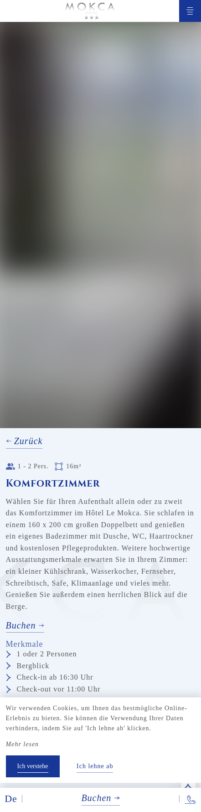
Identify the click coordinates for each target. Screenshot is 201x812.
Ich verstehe (32, 766)
